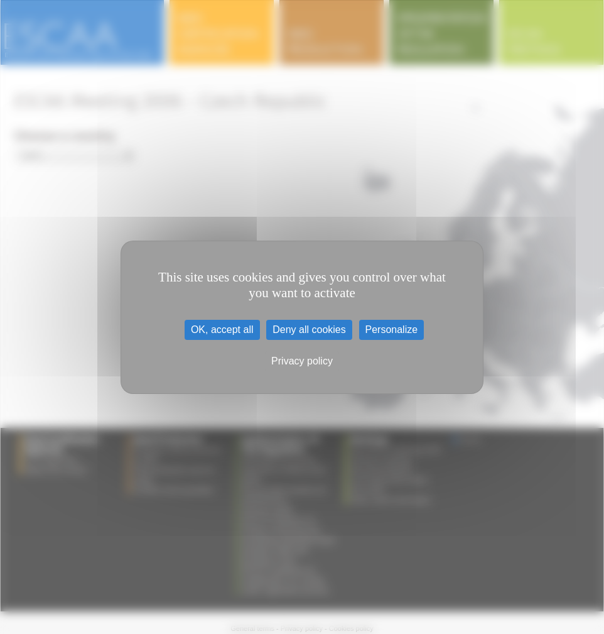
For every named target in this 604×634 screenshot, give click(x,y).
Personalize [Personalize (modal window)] (391, 329)
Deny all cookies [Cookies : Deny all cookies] (309, 329)
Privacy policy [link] (302, 361)
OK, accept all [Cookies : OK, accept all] (222, 329)
